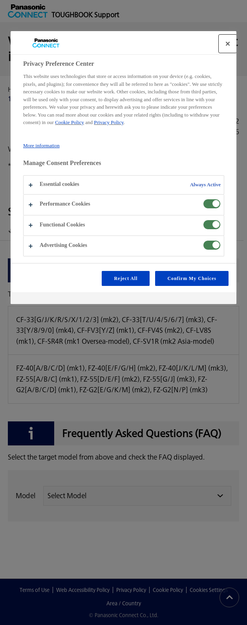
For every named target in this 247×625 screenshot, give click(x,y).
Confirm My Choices (191, 278)
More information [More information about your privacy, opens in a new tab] (41, 145)
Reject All (125, 278)
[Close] (227, 43)
